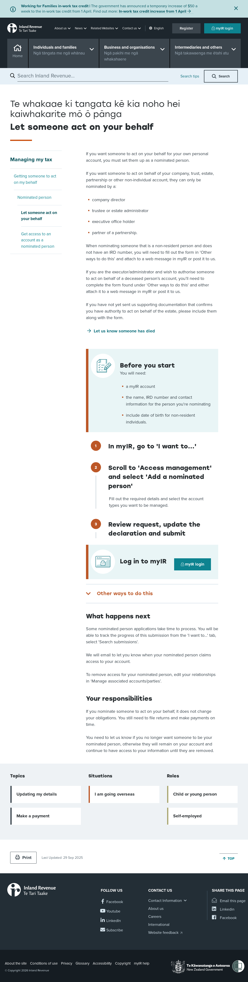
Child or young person (195, 794)
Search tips (189, 76)
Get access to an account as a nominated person (37, 240)
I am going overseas (115, 794)
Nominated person (34, 197)
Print (23, 857)
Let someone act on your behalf (39, 216)
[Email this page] (229, 901)
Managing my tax (31, 159)
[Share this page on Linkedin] (223, 909)
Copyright (123, 963)
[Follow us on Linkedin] (111, 921)
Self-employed (187, 816)
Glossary (82, 963)
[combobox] (92, 76)
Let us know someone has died (124, 331)
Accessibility (102, 963)
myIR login (222, 28)
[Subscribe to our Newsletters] (112, 930)
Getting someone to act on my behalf (35, 179)
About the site (16, 963)
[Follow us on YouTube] (110, 911)
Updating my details (36, 794)
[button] (62, 28)
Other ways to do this (125, 593)
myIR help (141, 963)
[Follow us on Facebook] (112, 902)
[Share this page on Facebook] (224, 918)
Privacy (66, 963)
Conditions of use (44, 963)
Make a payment (32, 816)
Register (186, 28)
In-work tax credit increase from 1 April (152, 11)
